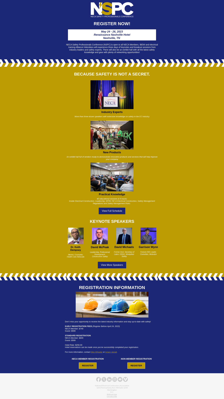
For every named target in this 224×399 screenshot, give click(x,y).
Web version (112, 394)
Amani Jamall (111, 352)
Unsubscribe (112, 396)
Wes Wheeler (96, 352)
